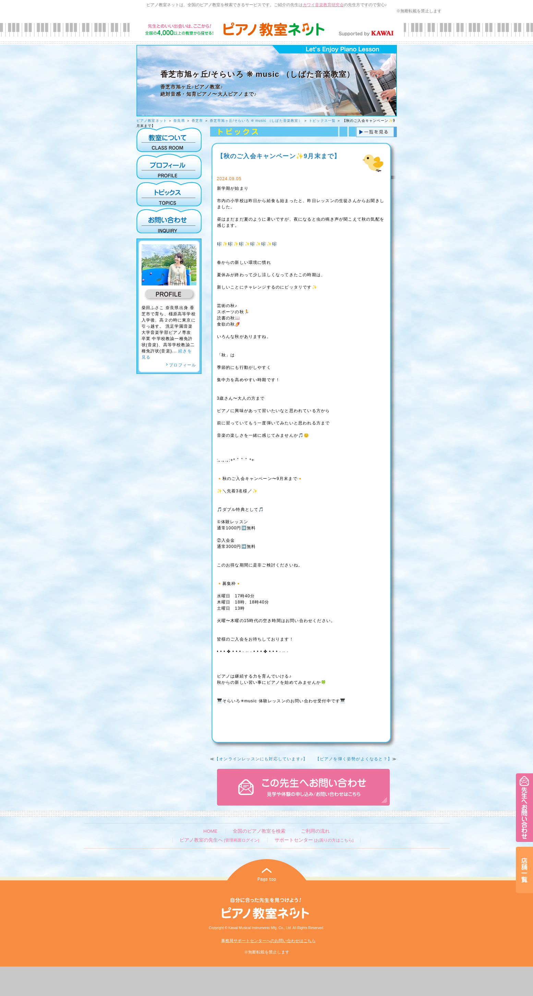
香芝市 (197, 120)
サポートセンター (314, 840)
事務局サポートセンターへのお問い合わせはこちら (268, 941)
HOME (210, 831)
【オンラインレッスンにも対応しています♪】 (261, 759)
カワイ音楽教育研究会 (323, 4)
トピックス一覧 (322, 120)
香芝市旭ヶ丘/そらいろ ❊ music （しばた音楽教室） (256, 120)
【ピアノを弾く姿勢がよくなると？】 (353, 759)
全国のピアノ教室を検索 (259, 831)
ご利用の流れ (315, 831)
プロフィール (181, 365)
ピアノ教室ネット (151, 120)
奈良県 (179, 120)
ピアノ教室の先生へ (219, 840)
